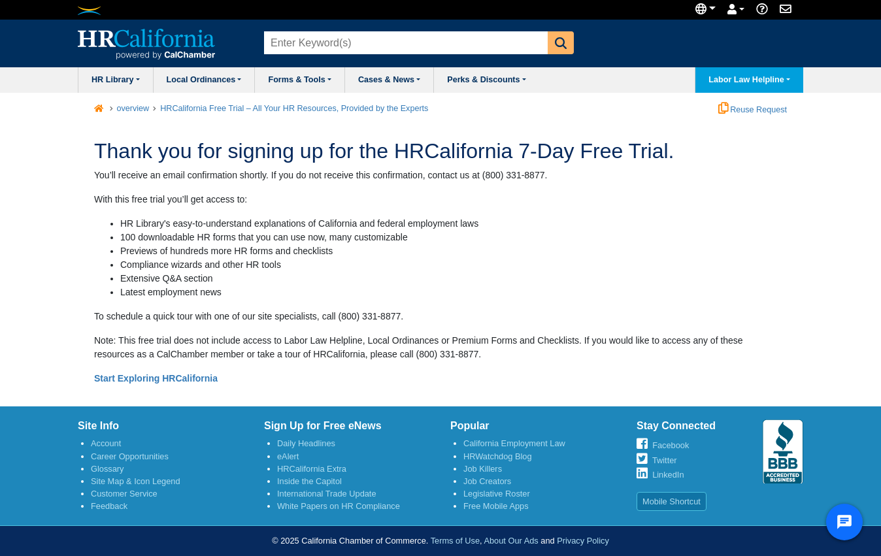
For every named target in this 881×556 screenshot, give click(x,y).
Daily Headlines (306, 443)
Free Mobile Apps (496, 506)
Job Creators (487, 481)
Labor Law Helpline (749, 79)
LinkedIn (668, 475)
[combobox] (404, 42)
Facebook (670, 445)
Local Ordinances (204, 79)
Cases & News (389, 79)
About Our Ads (511, 541)
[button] (561, 42)
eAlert (288, 456)
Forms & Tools (299, 79)
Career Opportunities (130, 456)
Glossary (107, 469)
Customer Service (124, 494)
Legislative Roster (496, 494)
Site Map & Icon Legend (135, 481)
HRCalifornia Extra (311, 469)
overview (133, 108)
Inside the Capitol (309, 481)
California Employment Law (514, 443)
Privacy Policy (583, 541)
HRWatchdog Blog (497, 456)
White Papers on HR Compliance (338, 506)
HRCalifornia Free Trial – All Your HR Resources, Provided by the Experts (294, 108)
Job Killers (482, 469)
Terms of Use (455, 541)
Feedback (109, 506)
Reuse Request (752, 109)
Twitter (664, 460)
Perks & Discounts (486, 79)
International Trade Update (326, 494)
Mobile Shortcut (671, 501)
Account (106, 443)
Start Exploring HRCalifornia (156, 378)
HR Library (115, 79)
